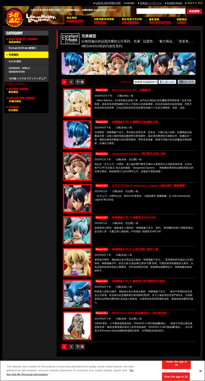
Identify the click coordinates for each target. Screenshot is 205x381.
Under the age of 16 (176, 365)
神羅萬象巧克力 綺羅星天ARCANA (134, 217)
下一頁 (80, 82)
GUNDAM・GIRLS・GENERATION (20, 70)
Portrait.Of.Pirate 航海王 (22, 48)
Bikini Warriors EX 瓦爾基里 (131, 90)
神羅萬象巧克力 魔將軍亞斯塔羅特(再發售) (138, 281)
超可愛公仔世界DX (14, 83)
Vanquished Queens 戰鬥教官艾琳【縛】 (139, 153)
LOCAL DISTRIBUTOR (108, 3)
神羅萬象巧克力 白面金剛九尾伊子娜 (135, 249)
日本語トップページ (151, 3)
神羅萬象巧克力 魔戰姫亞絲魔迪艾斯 (135, 122)
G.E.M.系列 (15, 61)
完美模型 (13, 54)
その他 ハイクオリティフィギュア (27, 78)
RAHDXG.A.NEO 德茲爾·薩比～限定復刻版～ (141, 313)
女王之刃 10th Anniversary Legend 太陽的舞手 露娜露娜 (148, 185)
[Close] (200, 372)
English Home (174, 3)
